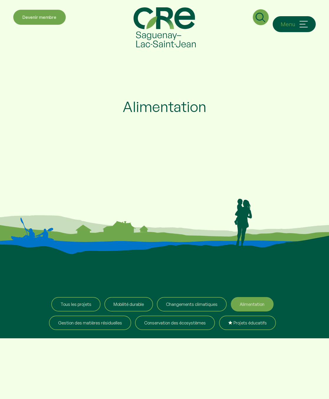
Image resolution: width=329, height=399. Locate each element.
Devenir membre (39, 24)
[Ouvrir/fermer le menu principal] (294, 24)
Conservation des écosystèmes (175, 322)
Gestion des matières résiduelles (90, 322)
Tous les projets (75, 304)
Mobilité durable (128, 304)
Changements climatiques (192, 304)
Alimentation (252, 304)
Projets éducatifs (247, 322)
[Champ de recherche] (260, 23)
